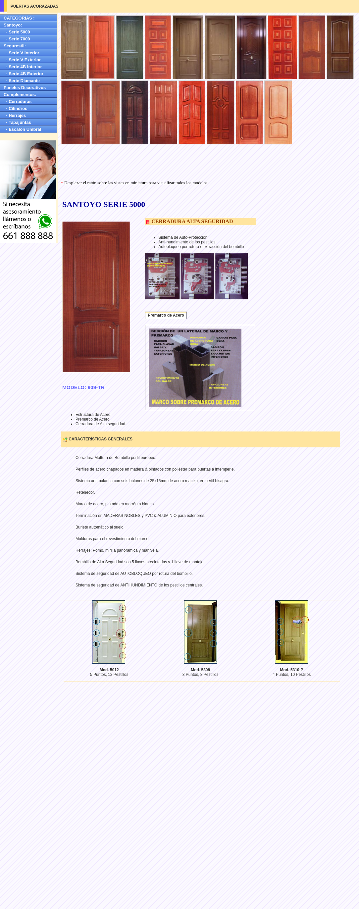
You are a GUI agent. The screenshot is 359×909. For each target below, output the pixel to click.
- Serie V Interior (21, 52)
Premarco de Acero (166, 315)
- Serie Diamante (22, 80)
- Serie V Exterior (22, 59)
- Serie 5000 (17, 31)
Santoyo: (13, 25)
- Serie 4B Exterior (23, 73)
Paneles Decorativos (25, 87)
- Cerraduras (18, 101)
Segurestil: (15, 45)
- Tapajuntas (17, 122)
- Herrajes (15, 115)
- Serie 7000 (17, 38)
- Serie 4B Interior (23, 66)
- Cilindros (15, 108)
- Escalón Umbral (22, 129)
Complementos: (20, 94)
